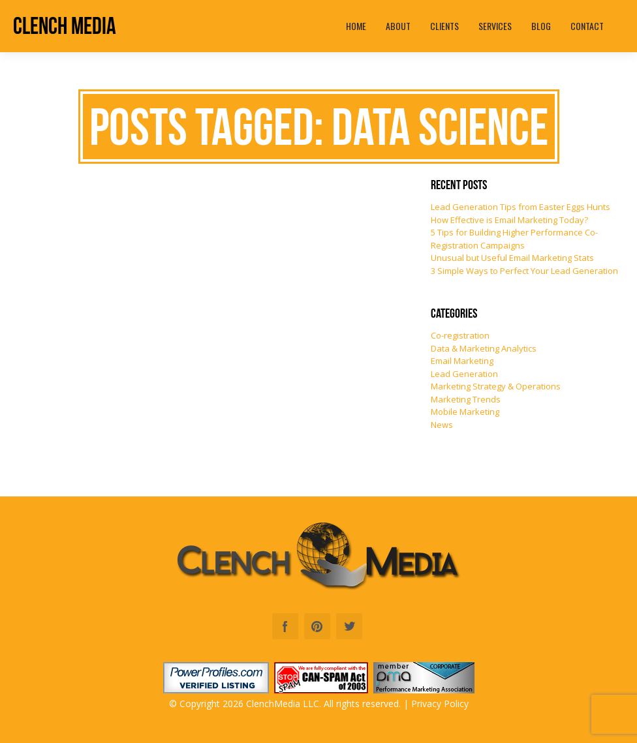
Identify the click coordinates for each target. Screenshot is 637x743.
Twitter (349, 626)
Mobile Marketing (465, 411)
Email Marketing (462, 361)
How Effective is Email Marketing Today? (509, 220)
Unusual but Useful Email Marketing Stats (512, 258)
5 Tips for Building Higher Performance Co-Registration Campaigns (514, 238)
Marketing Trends (466, 399)
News (442, 425)
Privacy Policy (440, 703)
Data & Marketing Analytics (483, 348)
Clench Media (64, 25)
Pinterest (317, 626)
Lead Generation (464, 374)
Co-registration (460, 335)
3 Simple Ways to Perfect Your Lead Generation (524, 271)
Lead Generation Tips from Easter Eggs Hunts (520, 207)
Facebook (285, 626)
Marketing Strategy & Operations (496, 386)
